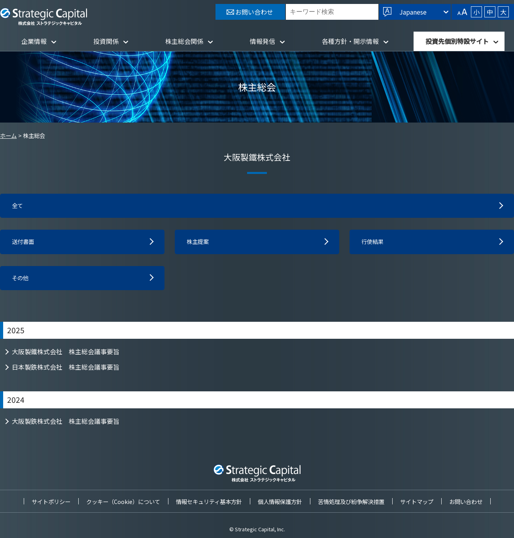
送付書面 (24, 243)
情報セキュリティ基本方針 (209, 501)
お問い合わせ (465, 501)
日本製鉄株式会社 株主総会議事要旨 (65, 370)
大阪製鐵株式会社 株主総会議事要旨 (65, 354)
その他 (21, 280)
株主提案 (199, 243)
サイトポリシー (51, 501)
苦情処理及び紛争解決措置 (351, 501)
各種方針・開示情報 (350, 41)
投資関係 (106, 41)
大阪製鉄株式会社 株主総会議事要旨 (65, 424)
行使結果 (374, 243)
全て (18, 206)
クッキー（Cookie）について (123, 501)
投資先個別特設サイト (457, 41)
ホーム (8, 135)
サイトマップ (416, 501)
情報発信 (262, 41)
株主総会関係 (184, 41)
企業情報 (34, 41)
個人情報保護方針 (280, 501)
